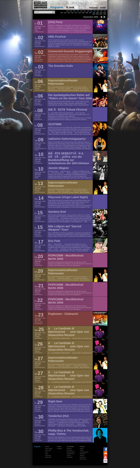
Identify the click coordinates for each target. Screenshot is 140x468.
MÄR (98, 11)
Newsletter (82, 453)
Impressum (83, 457)
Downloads (70, 457)
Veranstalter (70, 446)
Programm (37, 446)
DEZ (67, 11)
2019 (94, 14)
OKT (74, 11)
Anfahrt (82, 448)
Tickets (82, 450)
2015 (61, 12)
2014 (65, 12)
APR (94, 11)
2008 (86, 12)
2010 (79, 12)
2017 (101, 14)
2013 (69, 12)
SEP (78, 11)
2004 (101, 12)
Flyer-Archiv (48, 450)
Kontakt (82, 446)
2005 (97, 12)
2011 (76, 12)
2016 (104, 14)
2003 (104, 12)
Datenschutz (83, 459)
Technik (69, 455)
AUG (81, 11)
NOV (71, 11)
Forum (47, 452)
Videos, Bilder (48, 448)
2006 (94, 12)
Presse (59, 446)
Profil (46, 453)
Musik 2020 (48, 457)
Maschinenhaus (71, 452)
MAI (91, 11)
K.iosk (47, 446)
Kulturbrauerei (70, 453)
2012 (72, 12)
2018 (97, 14)
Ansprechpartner (84, 452)
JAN (105, 11)
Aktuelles (59, 448)
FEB (101, 11)
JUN (88, 11)
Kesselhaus (70, 450)
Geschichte (48, 455)
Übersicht (69, 448)
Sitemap (82, 455)
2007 (90, 12)
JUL (85, 11)
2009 (83, 12)
